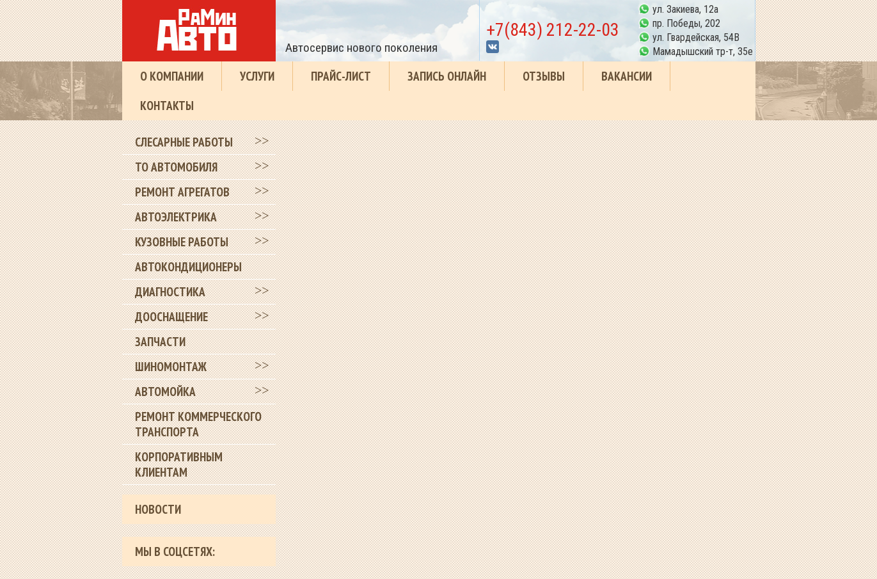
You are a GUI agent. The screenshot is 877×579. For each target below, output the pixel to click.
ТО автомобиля (176, 167)
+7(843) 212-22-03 (552, 29)
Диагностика (170, 291)
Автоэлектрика (176, 217)
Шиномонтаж (171, 366)
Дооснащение (171, 316)
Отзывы (544, 76)
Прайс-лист (341, 76)
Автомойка (165, 391)
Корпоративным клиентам (179, 464)
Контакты (167, 105)
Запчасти (160, 341)
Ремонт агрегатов (182, 192)
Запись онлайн (446, 76)
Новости (158, 509)
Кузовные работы (181, 242)
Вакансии (626, 76)
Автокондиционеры (188, 266)
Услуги (257, 76)
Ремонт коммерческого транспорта (198, 424)
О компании (171, 76)
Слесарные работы (184, 142)
